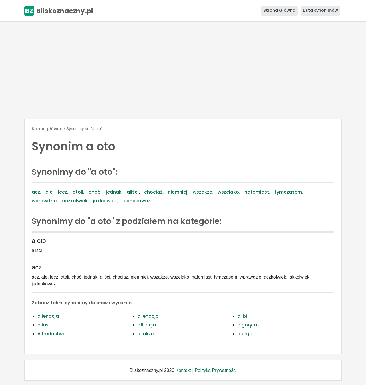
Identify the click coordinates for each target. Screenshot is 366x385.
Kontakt (183, 370)
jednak (114, 192)
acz (36, 192)
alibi (242, 316)
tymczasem (288, 192)
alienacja (48, 316)
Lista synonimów (320, 10)
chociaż (153, 192)
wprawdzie (44, 200)
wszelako (228, 192)
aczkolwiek (74, 200)
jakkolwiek (105, 200)
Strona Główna (279, 10)
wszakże (202, 192)
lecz (62, 192)
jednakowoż (136, 200)
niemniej (177, 192)
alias (43, 325)
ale (49, 192)
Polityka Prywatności (216, 370)
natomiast (256, 192)
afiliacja (146, 325)
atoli (78, 192)
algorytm (248, 325)
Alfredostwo (51, 333)
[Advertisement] (183, 70)
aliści (133, 192)
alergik (245, 333)
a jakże (145, 333)
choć (94, 192)
